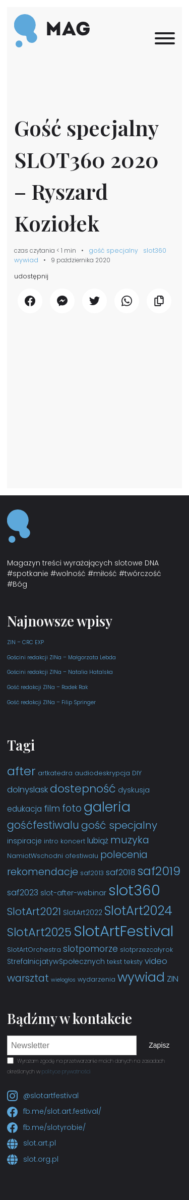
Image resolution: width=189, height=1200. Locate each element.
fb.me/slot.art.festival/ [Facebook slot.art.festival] (54, 1111)
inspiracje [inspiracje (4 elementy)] (24, 841)
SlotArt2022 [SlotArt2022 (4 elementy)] (82, 912)
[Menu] (165, 38)
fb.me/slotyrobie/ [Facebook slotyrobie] (46, 1127)
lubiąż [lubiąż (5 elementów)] (97, 840)
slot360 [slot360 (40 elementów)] (134, 890)
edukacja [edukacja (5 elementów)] (24, 809)
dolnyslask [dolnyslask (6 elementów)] (27, 789)
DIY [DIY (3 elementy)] (137, 773)
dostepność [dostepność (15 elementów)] (83, 788)
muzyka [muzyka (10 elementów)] (129, 840)
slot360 (154, 250)
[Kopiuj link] (159, 301)
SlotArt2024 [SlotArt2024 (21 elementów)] (138, 911)
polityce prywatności (66, 1071)
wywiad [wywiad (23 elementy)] (141, 977)
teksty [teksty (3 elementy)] (133, 961)
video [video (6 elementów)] (156, 961)
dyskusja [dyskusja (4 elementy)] (134, 790)
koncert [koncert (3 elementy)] (72, 841)
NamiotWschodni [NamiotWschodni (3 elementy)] (35, 855)
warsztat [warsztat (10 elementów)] (28, 978)
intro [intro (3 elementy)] (51, 841)
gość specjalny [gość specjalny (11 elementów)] (119, 825)
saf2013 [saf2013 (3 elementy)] (92, 873)
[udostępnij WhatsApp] (126, 301)
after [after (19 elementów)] (21, 771)
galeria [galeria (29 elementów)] (107, 806)
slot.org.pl (32, 1159)
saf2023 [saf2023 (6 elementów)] (22, 892)
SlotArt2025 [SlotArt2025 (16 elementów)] (39, 932)
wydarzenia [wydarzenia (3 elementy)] (96, 979)
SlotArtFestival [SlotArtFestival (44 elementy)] (123, 931)
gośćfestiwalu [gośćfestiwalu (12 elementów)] (43, 825)
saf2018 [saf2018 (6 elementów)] (121, 872)
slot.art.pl (31, 1143)
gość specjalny (113, 250)
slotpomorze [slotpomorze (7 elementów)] (90, 949)
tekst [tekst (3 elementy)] (114, 961)
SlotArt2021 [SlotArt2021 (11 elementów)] (34, 911)
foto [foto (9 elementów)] (72, 808)
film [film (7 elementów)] (52, 809)
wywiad (26, 260)
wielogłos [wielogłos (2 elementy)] (63, 980)
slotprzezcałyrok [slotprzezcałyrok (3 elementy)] (146, 949)
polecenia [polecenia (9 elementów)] (124, 855)
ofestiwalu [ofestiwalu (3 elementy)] (81, 855)
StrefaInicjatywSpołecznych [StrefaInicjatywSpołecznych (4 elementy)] (56, 961)
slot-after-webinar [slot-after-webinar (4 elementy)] (73, 893)
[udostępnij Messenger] (62, 301)
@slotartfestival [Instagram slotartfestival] (43, 1096)
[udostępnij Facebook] (30, 301)
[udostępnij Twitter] (94, 301)
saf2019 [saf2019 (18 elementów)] (159, 871)
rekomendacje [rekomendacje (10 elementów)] (42, 872)
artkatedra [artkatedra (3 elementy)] (55, 773)
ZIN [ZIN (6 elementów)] (172, 979)
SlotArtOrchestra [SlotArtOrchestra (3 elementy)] (34, 949)
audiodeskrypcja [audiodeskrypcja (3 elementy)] (102, 773)
